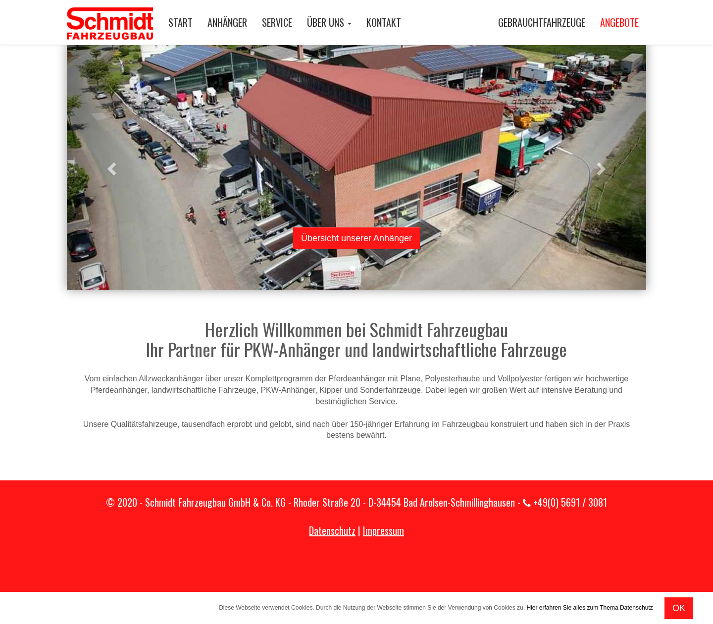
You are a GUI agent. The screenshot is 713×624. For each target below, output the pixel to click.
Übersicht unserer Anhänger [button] (356, 238)
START (180, 22)
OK (678, 608)
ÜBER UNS (329, 22)
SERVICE (277, 22)
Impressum (383, 530)
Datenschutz (332, 530)
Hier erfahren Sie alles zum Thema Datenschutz (589, 607)
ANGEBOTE (619, 22)
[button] (110, 166)
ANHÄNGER (227, 22)
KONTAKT (383, 22)
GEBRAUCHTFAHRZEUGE (541, 22)
